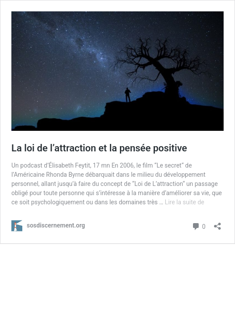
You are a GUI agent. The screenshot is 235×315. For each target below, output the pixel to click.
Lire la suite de (184, 202)
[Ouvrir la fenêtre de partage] (217, 223)
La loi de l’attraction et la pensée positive (99, 148)
